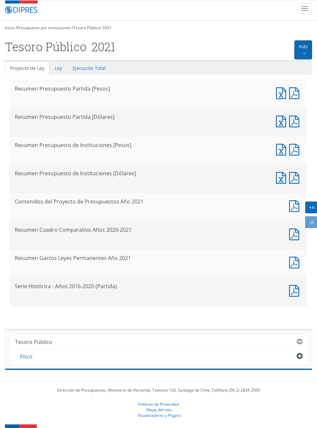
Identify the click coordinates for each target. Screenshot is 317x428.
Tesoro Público (86, 28)
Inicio (9, 28)
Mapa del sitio (159, 409)
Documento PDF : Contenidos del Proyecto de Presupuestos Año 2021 (295, 205)
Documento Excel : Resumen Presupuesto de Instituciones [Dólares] (282, 177)
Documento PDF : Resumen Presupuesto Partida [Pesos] (295, 92)
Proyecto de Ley (27, 68)
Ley (58, 68)
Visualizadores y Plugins (159, 415)
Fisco (26, 356)
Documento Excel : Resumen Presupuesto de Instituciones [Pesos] (282, 148)
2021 (107, 28)
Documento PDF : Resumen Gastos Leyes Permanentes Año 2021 (295, 261)
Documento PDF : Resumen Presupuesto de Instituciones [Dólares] (295, 177)
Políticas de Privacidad (158, 404)
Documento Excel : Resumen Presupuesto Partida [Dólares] (282, 120)
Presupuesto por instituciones (44, 28)
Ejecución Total (89, 68)
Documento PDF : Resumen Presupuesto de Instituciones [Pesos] (295, 148)
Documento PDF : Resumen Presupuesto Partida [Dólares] (295, 120)
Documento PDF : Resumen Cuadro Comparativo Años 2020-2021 (295, 233)
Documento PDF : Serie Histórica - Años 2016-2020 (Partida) (295, 290)
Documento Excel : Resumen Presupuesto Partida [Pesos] (282, 92)
